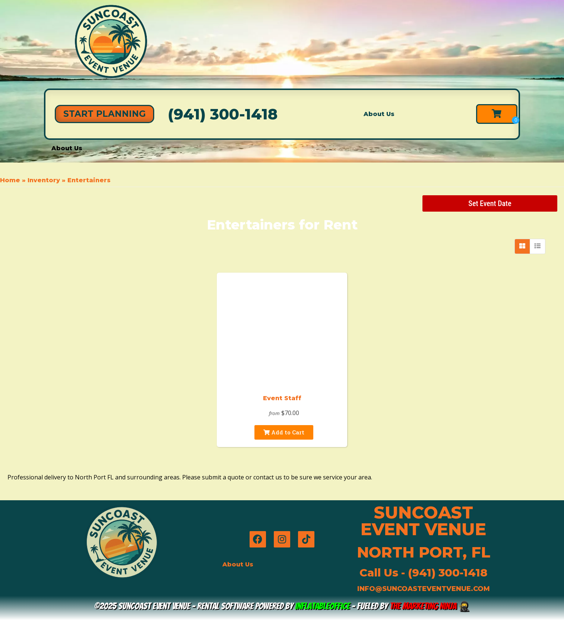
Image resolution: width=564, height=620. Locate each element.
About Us (379, 114)
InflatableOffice (322, 606)
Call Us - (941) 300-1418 (423, 572)
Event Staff (282, 398)
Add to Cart (283, 432)
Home (10, 180)
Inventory (44, 180)
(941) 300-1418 (223, 114)
